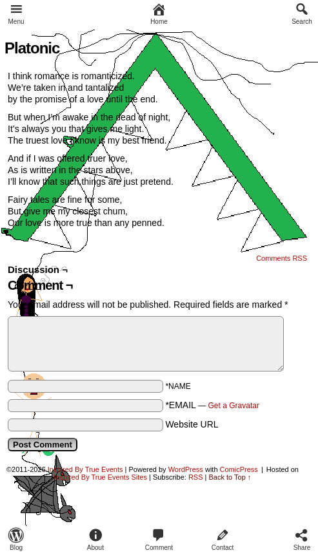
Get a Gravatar (233, 405)
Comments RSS (281, 258)
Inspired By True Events (85, 469)
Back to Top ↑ (230, 477)
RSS (195, 477)
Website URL (191, 424)
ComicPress (239, 469)
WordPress (185, 469)
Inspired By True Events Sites (100, 477)
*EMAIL (212, 405)
